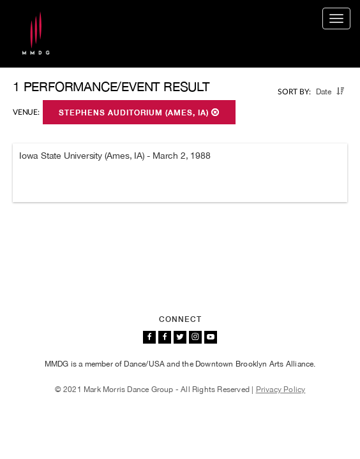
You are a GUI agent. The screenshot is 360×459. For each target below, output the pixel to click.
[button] (340, 91)
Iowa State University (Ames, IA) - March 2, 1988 (114, 155)
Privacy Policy (281, 389)
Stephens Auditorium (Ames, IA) (139, 112)
